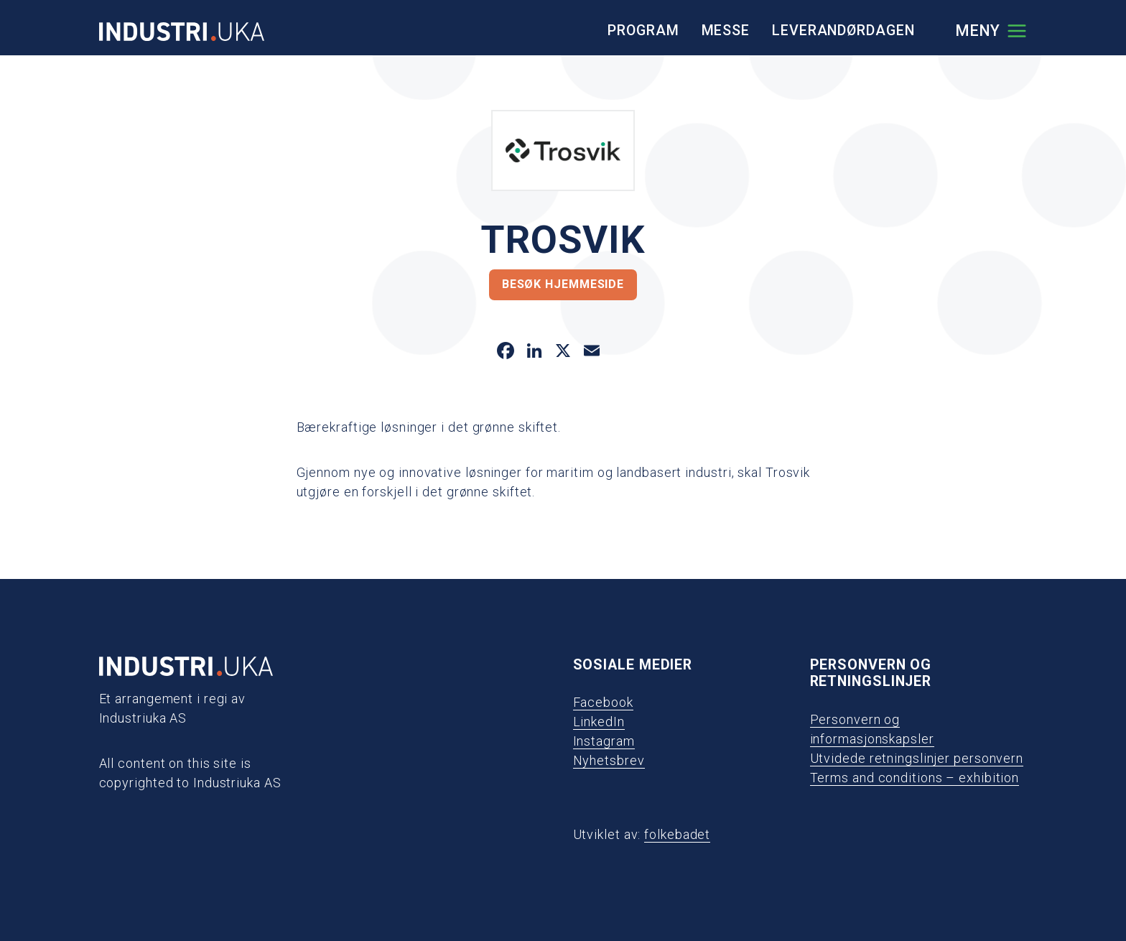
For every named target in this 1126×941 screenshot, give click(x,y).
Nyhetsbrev (609, 760)
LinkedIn (599, 721)
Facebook (603, 702)
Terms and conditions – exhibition (915, 777)
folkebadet (677, 834)
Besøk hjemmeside (563, 284)
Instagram (604, 740)
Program (643, 30)
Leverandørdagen (843, 30)
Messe (726, 30)
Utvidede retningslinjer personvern (917, 758)
